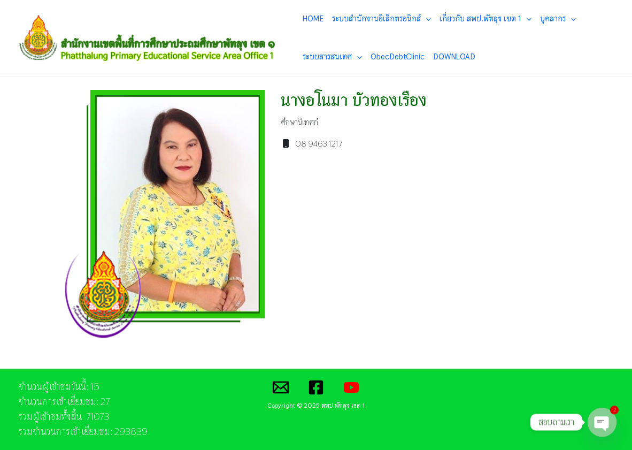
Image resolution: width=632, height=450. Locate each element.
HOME (313, 18)
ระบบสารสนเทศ (332, 56)
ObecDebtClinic (398, 56)
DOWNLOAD (454, 56)
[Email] (281, 387)
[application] (426, 18)
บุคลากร (558, 18)
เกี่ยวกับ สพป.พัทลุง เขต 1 (485, 18)
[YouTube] (351, 387)
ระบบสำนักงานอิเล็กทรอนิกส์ (381, 18)
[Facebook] (316, 387)
